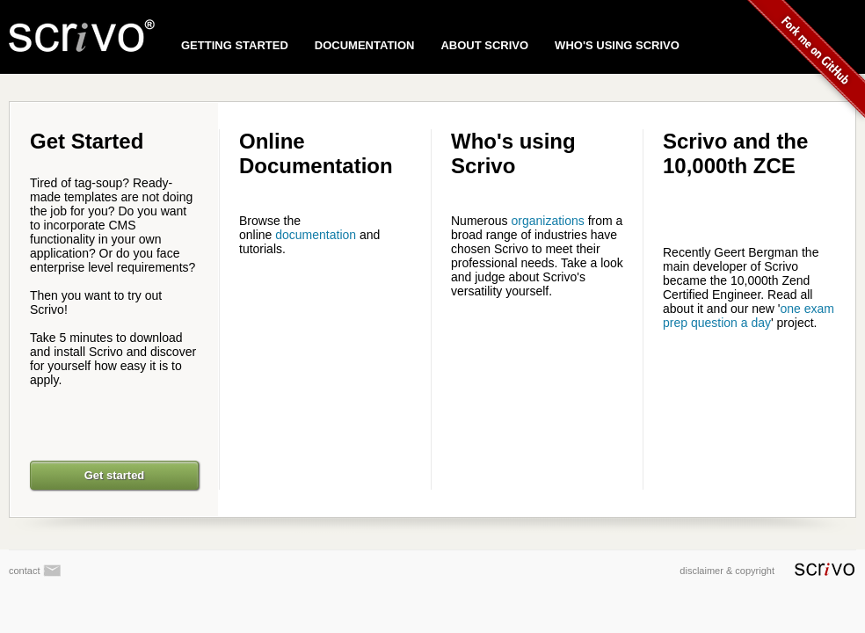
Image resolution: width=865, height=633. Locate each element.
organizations (547, 221)
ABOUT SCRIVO (484, 45)
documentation (315, 235)
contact (35, 570)
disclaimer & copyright (767, 570)
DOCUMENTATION (365, 45)
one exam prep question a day (748, 316)
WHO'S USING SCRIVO (617, 45)
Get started (114, 475)
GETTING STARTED (234, 45)
